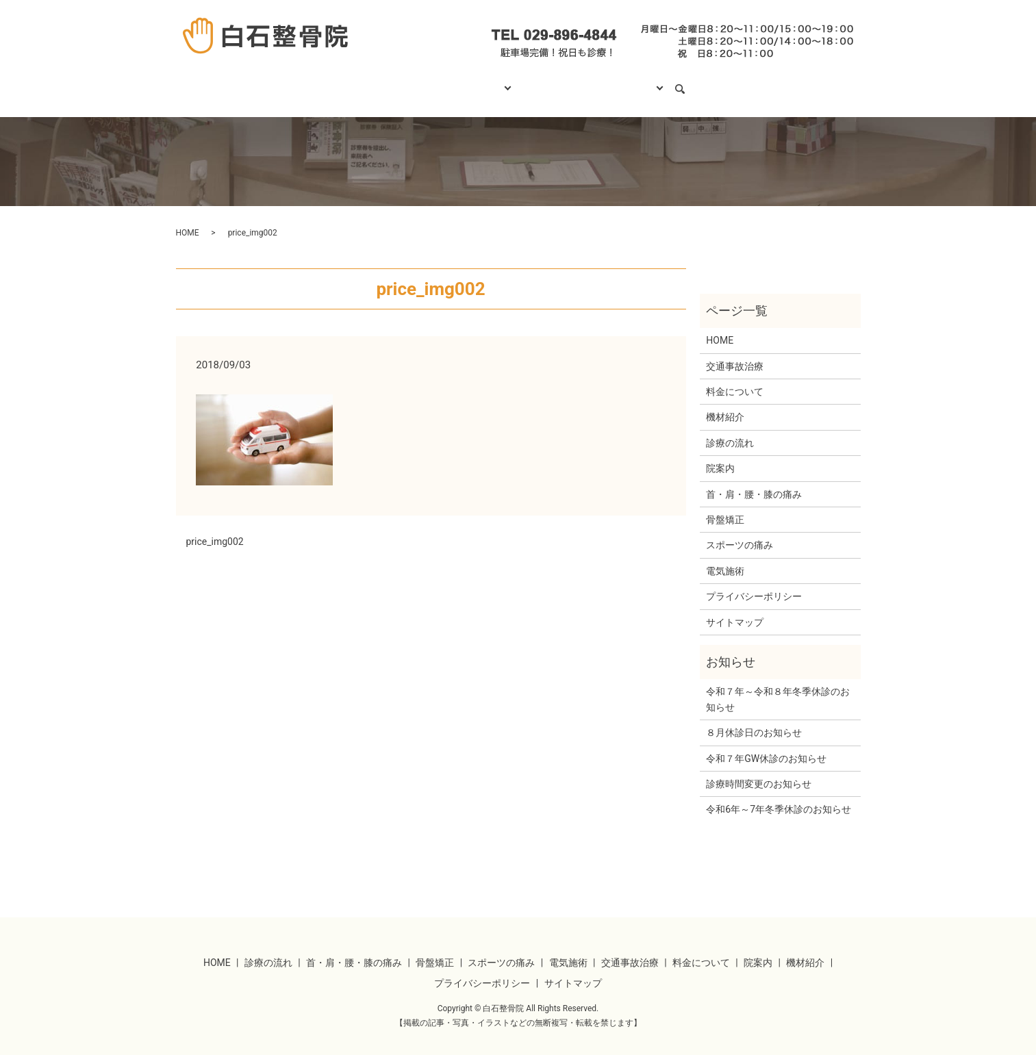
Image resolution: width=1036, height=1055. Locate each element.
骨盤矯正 (725, 506)
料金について (559, 82)
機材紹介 (725, 403)
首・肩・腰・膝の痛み (754, 481)
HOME (349, 82)
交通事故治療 (734, 353)
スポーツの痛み (739, 531)
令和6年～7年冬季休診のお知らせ (778, 796)
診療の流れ (414, 82)
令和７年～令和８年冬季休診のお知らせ (778, 686)
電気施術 (725, 557)
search (707, 82)
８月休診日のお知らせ (754, 719)
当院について (643, 82)
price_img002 (215, 528)
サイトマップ (734, 609)
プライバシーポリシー (754, 583)
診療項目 (483, 82)
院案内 (720, 455)
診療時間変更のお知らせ (758, 770)
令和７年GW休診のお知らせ (766, 744)
